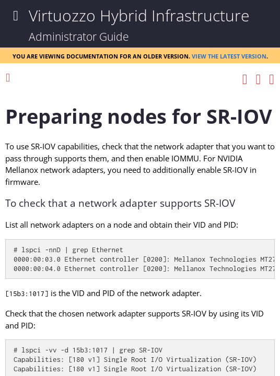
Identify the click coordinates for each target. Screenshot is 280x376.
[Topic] (140, 231)
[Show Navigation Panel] (15, 15)
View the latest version (229, 55)
